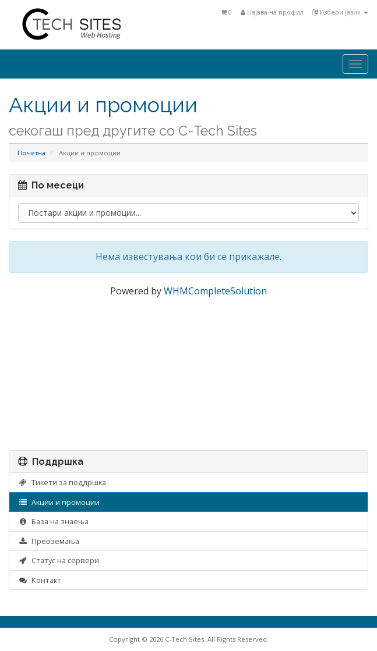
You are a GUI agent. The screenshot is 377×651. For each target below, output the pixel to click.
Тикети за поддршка (62, 482)
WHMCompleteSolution (215, 290)
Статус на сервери (58, 560)
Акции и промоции (59, 502)
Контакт (39, 580)
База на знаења (53, 521)
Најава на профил (272, 12)
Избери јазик (340, 12)
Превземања (48, 541)
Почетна (31, 152)
